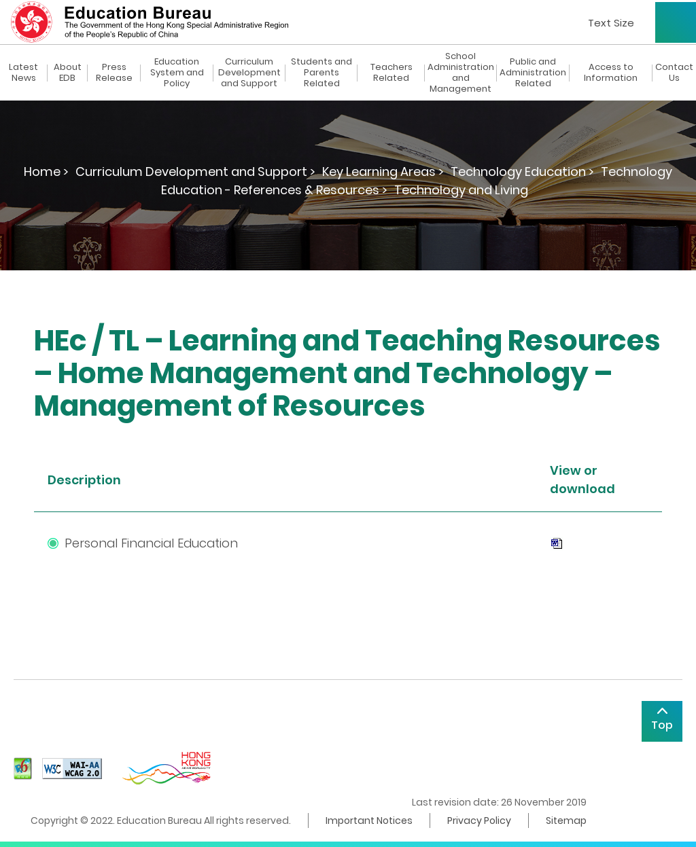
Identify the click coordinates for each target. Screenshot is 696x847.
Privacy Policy (479, 820)
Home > (46, 171)
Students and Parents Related (321, 72)
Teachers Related (391, 73)
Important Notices (369, 820)
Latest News (23, 73)
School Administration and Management (461, 72)
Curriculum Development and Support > (195, 171)
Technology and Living (461, 189)
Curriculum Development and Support (249, 72)
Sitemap (566, 820)
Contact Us (674, 73)
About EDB (68, 73)
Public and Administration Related (533, 72)
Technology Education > (522, 171)
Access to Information (611, 73)
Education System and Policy (177, 72)
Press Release (114, 73)
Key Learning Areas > (383, 171)
